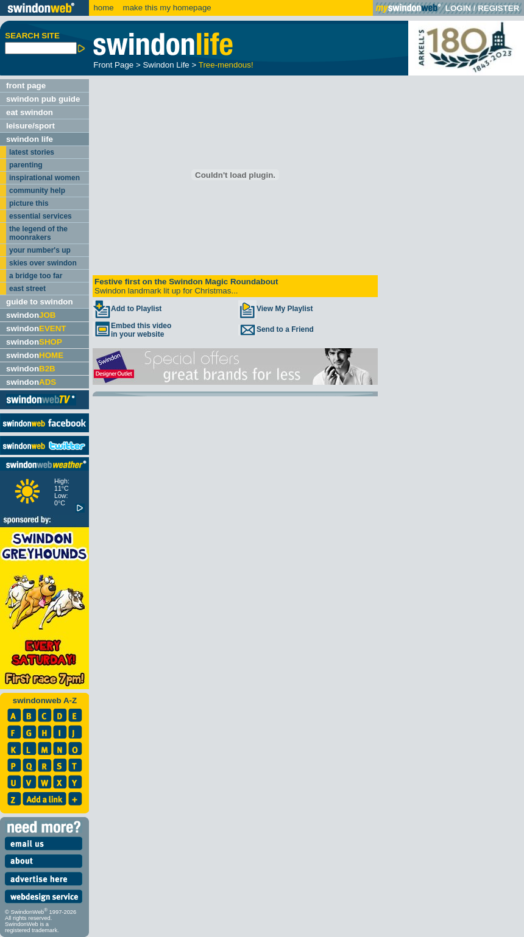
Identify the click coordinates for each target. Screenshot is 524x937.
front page (26, 85)
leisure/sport (30, 125)
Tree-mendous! (226, 64)
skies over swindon (43, 263)
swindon (30, 315)
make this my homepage (166, 7)
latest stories (31, 152)
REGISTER (498, 8)
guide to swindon (39, 301)
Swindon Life (166, 64)
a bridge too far (35, 276)
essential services (40, 216)
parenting (26, 165)
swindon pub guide (43, 99)
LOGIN (458, 8)
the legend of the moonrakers (38, 233)
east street (27, 288)
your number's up (40, 250)
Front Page (113, 64)
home (103, 7)
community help (37, 190)
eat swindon (29, 112)
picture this (29, 203)
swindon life (29, 139)
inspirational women (44, 178)
